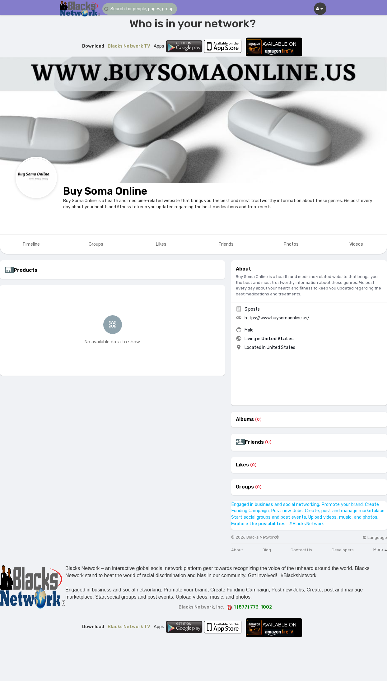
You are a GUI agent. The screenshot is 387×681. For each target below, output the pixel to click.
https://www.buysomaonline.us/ (277, 318)
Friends (254, 442)
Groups (245, 486)
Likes (242, 464)
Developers (343, 550)
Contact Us (301, 550)
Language (374, 537)
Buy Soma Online (105, 191)
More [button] (380, 549)
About (237, 550)
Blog (267, 550)
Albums (245, 419)
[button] (139, 9)
